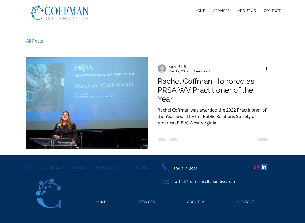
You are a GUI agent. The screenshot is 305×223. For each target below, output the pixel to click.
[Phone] (165, 167)
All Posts (34, 41)
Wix (144, 167)
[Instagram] (256, 167)
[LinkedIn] (264, 167)
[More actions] (268, 68)
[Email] (165, 181)
